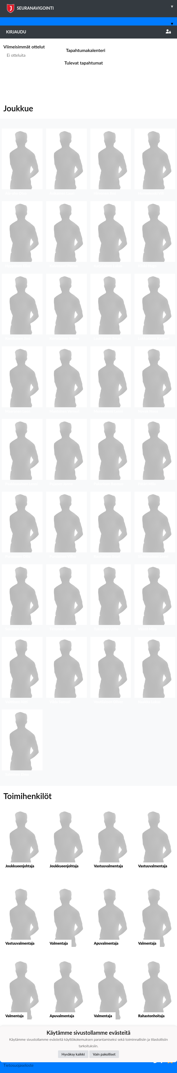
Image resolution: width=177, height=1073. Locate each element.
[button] (22, 163)
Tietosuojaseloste (18, 1065)
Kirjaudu (88, 31)
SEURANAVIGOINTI (91, 6)
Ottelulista (14, 72)
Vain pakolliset (104, 1054)
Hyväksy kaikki (73, 1054)
